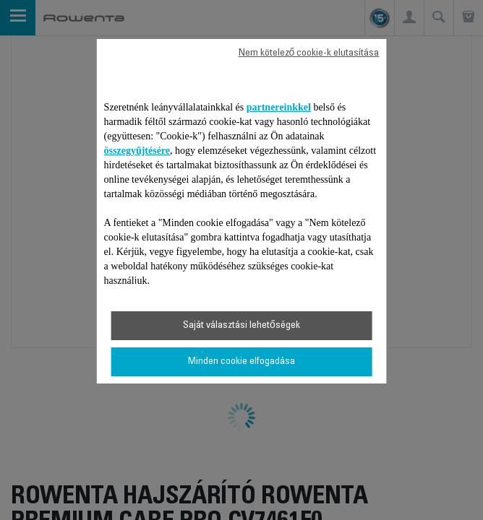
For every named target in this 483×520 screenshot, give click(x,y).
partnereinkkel (279, 107)
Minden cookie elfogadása (241, 362)
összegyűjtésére (137, 150)
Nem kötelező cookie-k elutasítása (309, 53)
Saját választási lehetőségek (241, 326)
